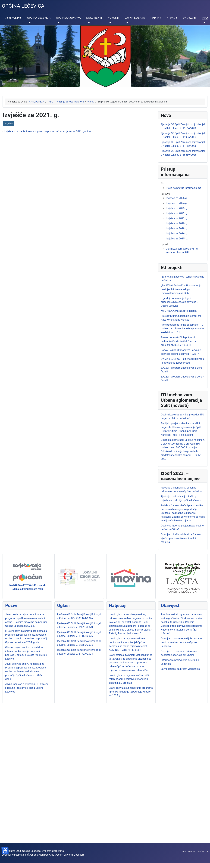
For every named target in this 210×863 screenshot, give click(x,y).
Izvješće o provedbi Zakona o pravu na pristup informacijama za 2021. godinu (47, 131)
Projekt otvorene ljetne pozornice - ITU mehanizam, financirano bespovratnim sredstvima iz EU (182, 328)
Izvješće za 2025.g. (176, 198)
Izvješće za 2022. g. (177, 213)
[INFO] (204, 22)
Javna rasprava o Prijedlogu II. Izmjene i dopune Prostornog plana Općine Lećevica (26, 688)
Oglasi (63, 605)
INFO (205, 17)
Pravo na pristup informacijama (183, 187)
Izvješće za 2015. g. (177, 238)
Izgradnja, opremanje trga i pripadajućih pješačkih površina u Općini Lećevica (179, 302)
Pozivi (11, 605)
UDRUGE (155, 18)
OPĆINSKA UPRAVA (68, 17)
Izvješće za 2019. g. (177, 228)
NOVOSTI (113, 17)
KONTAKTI (189, 18)
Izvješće (9, 123)
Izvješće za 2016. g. (177, 233)
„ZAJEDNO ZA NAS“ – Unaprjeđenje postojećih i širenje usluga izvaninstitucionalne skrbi (181, 289)
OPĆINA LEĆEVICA (38, 17)
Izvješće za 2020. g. (177, 223)
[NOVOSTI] (109, 22)
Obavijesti (171, 605)
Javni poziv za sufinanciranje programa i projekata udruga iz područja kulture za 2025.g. (131, 691)
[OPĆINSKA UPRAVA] (58, 22)
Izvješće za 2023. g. (177, 208)
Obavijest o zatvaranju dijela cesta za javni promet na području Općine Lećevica (181, 642)
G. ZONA (172, 18)
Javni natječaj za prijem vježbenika (180, 668)
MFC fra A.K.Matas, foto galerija (179, 310)
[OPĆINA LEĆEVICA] (29, 22)
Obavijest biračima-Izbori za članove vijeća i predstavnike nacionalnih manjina (181, 538)
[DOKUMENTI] (88, 22)
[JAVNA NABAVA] (127, 22)
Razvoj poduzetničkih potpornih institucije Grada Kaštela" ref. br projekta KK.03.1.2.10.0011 (178, 341)
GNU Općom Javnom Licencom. (67, 854)
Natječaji (118, 605)
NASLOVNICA (13, 18)
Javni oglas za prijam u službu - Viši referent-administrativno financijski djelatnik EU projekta (129, 679)
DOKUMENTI (94, 17)
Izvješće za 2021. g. (177, 218)
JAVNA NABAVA (135, 17)
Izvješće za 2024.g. (176, 203)
